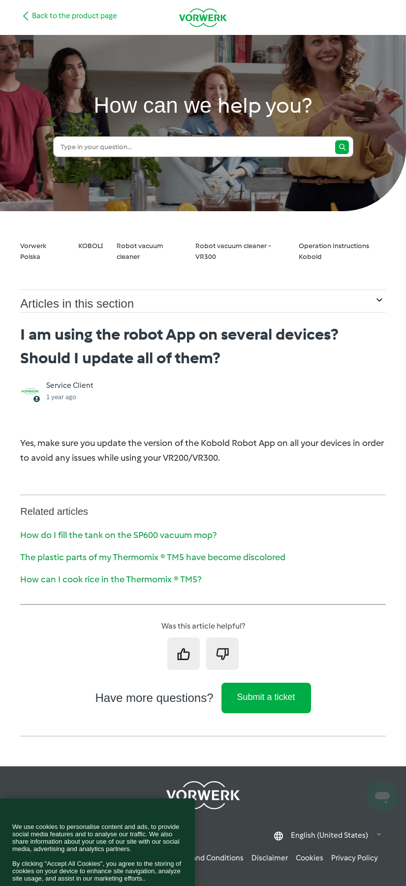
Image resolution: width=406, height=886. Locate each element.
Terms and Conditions (207, 858)
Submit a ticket (266, 697)
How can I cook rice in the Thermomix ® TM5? (110, 579)
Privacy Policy (354, 858)
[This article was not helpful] (222, 653)
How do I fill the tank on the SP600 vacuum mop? (118, 535)
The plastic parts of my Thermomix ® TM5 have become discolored (152, 557)
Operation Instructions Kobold (334, 251)
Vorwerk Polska (33, 251)
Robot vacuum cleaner (140, 251)
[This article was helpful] (183, 653)
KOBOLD (92, 246)
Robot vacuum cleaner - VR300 (233, 251)
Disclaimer (269, 858)
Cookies (309, 858)
